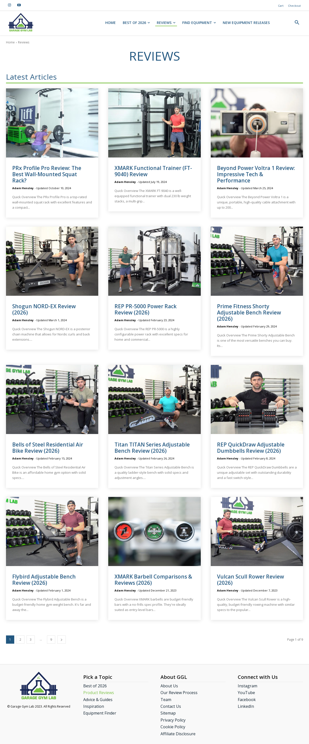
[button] (297, 23)
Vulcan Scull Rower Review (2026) (250, 579)
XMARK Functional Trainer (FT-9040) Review (153, 171)
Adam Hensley (23, 188)
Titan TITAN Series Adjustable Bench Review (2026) (152, 447)
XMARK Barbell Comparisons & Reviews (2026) (153, 579)
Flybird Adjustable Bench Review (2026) (44, 579)
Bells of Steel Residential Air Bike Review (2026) (47, 447)
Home (10, 42)
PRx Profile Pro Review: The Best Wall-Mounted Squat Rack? (46, 174)
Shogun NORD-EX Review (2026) (44, 309)
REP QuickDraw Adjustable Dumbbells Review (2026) (250, 447)
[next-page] (61, 639)
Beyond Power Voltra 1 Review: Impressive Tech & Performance (256, 174)
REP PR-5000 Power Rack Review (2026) (145, 309)
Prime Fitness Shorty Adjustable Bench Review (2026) (249, 312)
